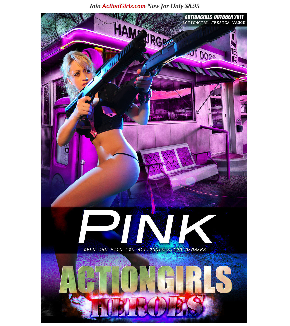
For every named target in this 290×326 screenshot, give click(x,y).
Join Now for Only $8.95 (144, 5)
